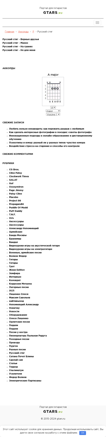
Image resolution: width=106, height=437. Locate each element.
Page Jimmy (16, 190)
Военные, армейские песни (25, 252)
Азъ (11, 218)
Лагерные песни (19, 287)
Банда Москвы (18, 235)
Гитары (13, 259)
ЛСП (11, 290)
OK (82, 433)
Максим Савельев (19, 297)
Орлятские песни (19, 321)
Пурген (13, 346)
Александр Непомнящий (24, 228)
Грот (12, 266)
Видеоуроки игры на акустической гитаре (34, 245)
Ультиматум (16, 370)
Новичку (14, 308)
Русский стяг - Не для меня (18, 50)
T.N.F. (12, 214)
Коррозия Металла (20, 283)
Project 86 (15, 200)
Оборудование (18, 315)
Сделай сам (16, 360)
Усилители (15, 373)
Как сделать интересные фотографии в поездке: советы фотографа (50, 132)
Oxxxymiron (16, 186)
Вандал (13, 242)
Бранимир (15, 238)
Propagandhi (16, 204)
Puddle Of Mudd (18, 207)
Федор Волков (18, 377)
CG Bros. (14, 169)
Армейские (15, 231)
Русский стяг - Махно (15, 43)
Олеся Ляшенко (18, 318)
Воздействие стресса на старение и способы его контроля (44, 146)
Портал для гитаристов (53, 11)
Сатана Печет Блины (21, 356)
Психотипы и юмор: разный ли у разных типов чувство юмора (47, 142)
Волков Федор (18, 256)
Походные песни (19, 339)
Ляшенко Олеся (18, 294)
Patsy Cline (15, 193)
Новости (14, 311)
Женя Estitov (17, 270)
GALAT (13, 180)
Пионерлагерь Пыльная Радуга (28, 335)
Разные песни (17, 349)
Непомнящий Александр (24, 304)
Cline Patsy (15, 173)
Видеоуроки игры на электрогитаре (30, 249)
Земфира (14, 273)
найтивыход (16, 301)
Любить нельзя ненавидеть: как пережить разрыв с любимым (46, 128)
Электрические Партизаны (25, 380)
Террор (13, 366)
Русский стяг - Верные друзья (20, 39)
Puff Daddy (15, 211)
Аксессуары (16, 221)
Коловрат (15, 280)
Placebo (13, 197)
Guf (11, 183)
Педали (13, 325)
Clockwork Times (19, 176)
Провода (14, 342)
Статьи (13, 363)
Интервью (15, 276)
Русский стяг (17, 353)
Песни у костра (18, 332)
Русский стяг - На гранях (17, 46)
